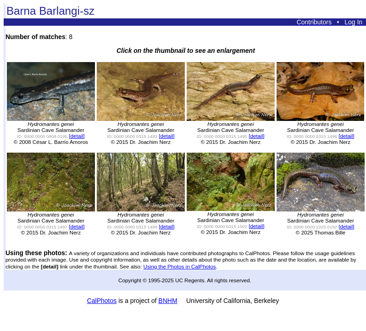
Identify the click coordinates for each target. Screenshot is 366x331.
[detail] (76, 136)
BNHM (167, 300)
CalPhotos (102, 300)
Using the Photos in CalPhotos (180, 266)
